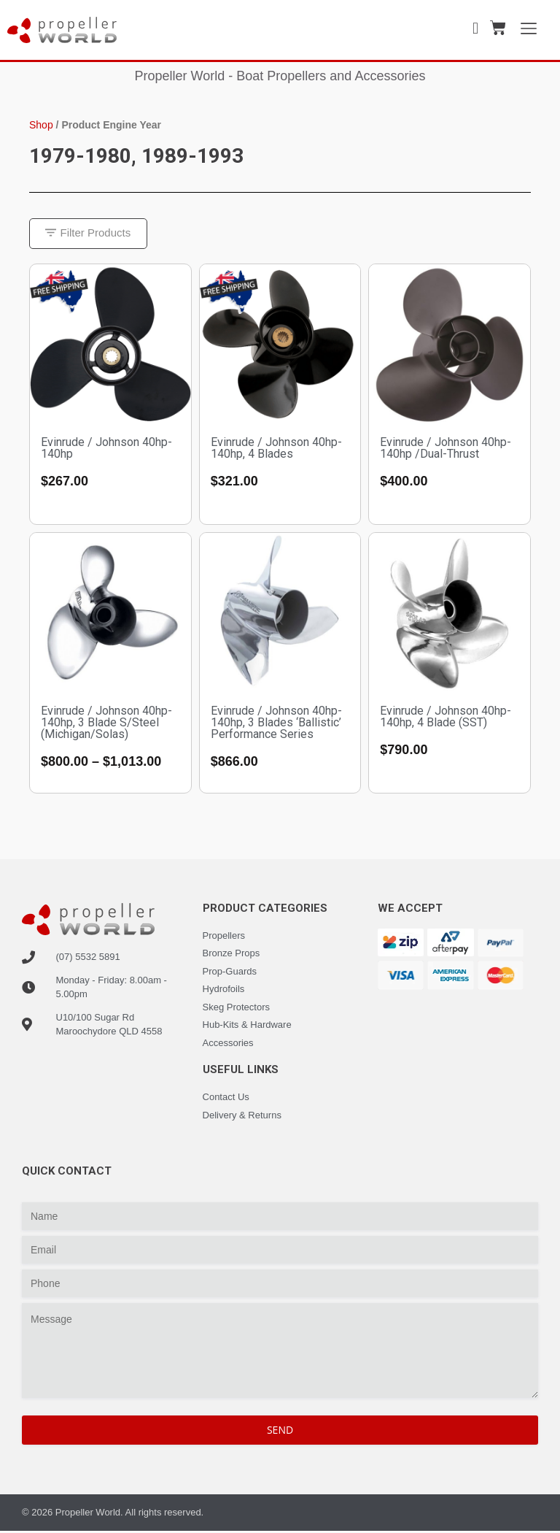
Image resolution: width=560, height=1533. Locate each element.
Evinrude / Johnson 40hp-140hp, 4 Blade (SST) (445, 718)
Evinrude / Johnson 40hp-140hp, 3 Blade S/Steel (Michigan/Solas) (106, 723)
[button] (90, 234)
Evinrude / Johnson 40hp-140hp (106, 449)
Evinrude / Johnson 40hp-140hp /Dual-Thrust (445, 449)
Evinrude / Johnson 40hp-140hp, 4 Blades (276, 449)
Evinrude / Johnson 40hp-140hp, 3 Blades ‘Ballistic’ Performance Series (276, 723)
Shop (41, 125)
